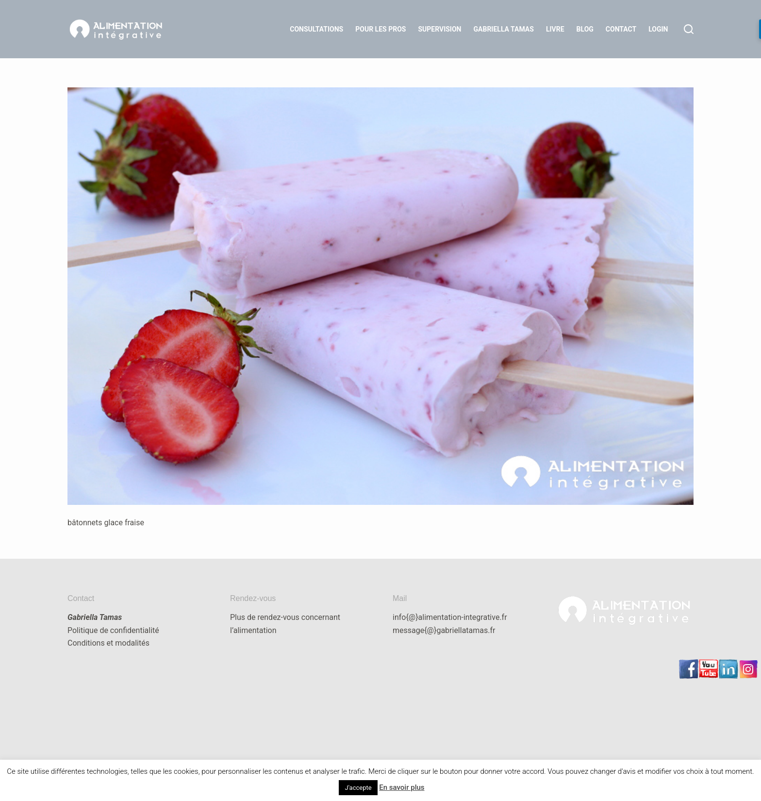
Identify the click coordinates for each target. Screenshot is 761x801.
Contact (621, 29)
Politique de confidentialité (113, 630)
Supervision (439, 29)
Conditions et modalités (108, 643)
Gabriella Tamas (504, 29)
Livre (555, 29)
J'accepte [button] (358, 787)
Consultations (316, 29)
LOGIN (658, 29)
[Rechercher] (689, 29)
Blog (585, 29)
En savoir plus (401, 787)
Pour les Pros (380, 29)
